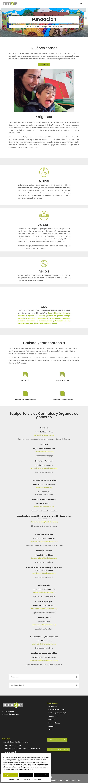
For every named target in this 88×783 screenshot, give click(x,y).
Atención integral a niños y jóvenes (16, 742)
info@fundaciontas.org (44, 488)
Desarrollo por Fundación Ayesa (69, 780)
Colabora (51, 720)
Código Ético (25, 380)
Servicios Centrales (38, 413)
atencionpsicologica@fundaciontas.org (44, 660)
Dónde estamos (54, 723)
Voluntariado (53, 716)
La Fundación (53, 706)
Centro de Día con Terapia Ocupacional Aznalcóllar (22, 749)
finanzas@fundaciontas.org (44, 507)
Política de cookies (14, 779)
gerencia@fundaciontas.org (44, 435)
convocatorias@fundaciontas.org (44, 644)
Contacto (51, 726)
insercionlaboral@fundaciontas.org (44, 558)
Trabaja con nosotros (58, 750)
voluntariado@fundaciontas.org (44, 592)
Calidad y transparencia (56, 709)
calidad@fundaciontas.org (44, 452)
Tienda (50, 730)
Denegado (25, 775)
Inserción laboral (10, 752)
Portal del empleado (57, 740)
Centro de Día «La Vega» (12, 745)
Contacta (44, 64)
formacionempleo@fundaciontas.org (44, 608)
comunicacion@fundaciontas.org (44, 625)
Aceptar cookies (10, 775)
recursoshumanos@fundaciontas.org (44, 541)
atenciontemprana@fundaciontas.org (44, 522)
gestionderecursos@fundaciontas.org (44, 468)
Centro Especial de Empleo (58, 713)
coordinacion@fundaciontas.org (44, 573)
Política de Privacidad (25, 779)
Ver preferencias (41, 775)
